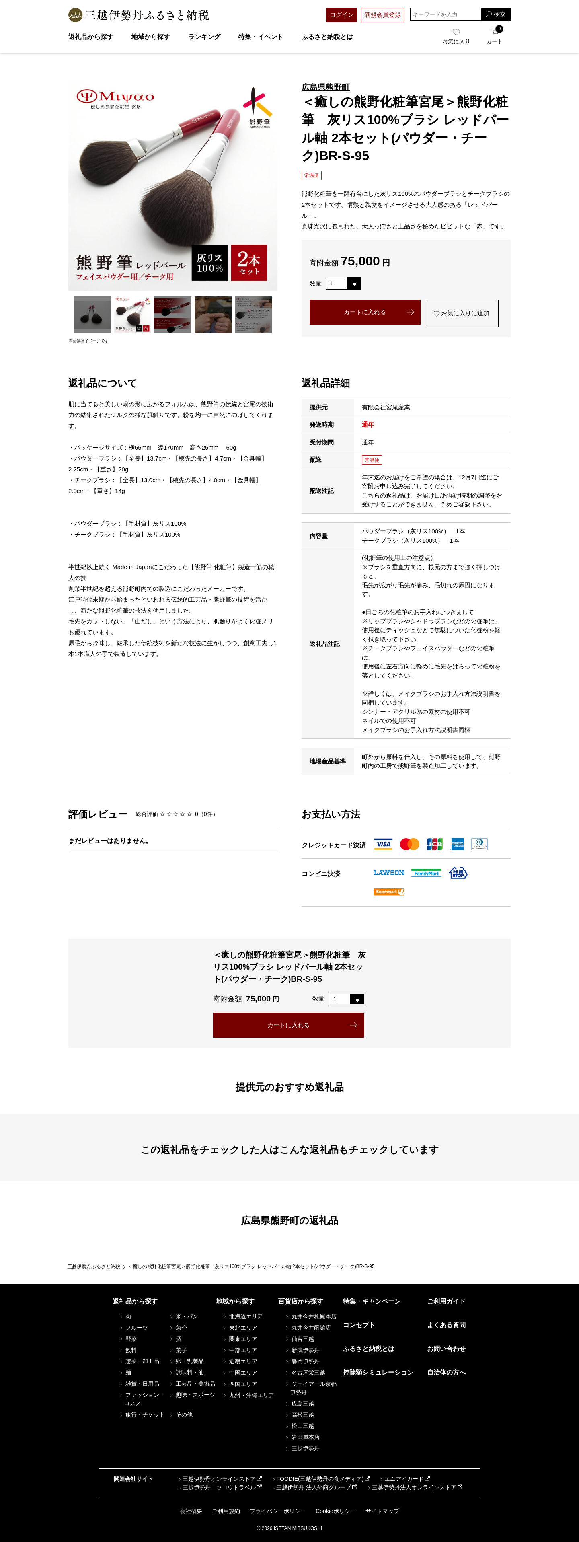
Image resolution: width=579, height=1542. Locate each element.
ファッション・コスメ (142, 1399)
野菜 (128, 1339)
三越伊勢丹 (302, 1448)
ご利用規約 (226, 1511)
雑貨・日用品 (139, 1384)
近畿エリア (239, 1361)
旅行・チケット (142, 1415)
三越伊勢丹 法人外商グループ (311, 1487)
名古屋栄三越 (304, 1372)
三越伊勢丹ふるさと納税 (93, 1267)
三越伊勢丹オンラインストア (216, 1479)
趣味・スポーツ (191, 1395)
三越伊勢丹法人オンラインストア (411, 1487)
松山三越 (299, 1426)
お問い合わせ (446, 1349)
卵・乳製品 (186, 1361)
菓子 (177, 1350)
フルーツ (133, 1327)
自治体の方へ (446, 1372)
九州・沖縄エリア (248, 1395)
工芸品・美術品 (191, 1384)
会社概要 (191, 1511)
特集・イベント (260, 36)
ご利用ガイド (446, 1301)
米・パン (183, 1316)
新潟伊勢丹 (302, 1350)
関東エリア (239, 1339)
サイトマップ (382, 1511)
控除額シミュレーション (378, 1372)
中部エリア (239, 1350)
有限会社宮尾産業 (386, 407)
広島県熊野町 (326, 87)
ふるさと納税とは (327, 36)
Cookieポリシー (336, 1511)
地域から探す (150, 36)
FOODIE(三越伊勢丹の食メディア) (317, 1479)
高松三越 (299, 1415)
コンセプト (359, 1325)
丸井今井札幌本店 (310, 1316)
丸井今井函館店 (307, 1327)
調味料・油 (186, 1372)
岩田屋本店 (302, 1437)
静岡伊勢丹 (302, 1361)
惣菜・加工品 (139, 1361)
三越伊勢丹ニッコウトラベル (216, 1487)
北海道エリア (242, 1316)
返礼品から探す (90, 36)
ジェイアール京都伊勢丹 (310, 1388)
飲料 (128, 1350)
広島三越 (299, 1403)
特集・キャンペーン (372, 1301)
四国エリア (239, 1384)
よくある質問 (446, 1325)
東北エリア (239, 1327)
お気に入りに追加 (461, 313)
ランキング (204, 36)
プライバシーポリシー (278, 1511)
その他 (180, 1415)
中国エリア (239, 1372)
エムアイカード (401, 1479)
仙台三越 (299, 1339)
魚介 (177, 1327)
